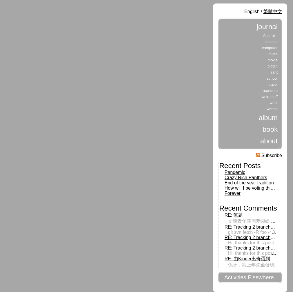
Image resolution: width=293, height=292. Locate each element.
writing (272, 109)
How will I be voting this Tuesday (258, 188)
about (269, 141)
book (270, 129)
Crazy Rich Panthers (246, 177)
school (272, 78)
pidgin (272, 66)
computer (270, 48)
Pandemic (235, 172)
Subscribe (269, 155)
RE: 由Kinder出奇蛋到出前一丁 (257, 258)
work (274, 103)
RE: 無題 (234, 215)
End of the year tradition (249, 182)
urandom (270, 90)
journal (267, 27)
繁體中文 (272, 11)
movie (272, 60)
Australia (270, 35)
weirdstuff (270, 97)
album (268, 118)
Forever (232, 193)
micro (273, 54)
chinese (271, 42)
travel (273, 84)
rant (274, 72)
